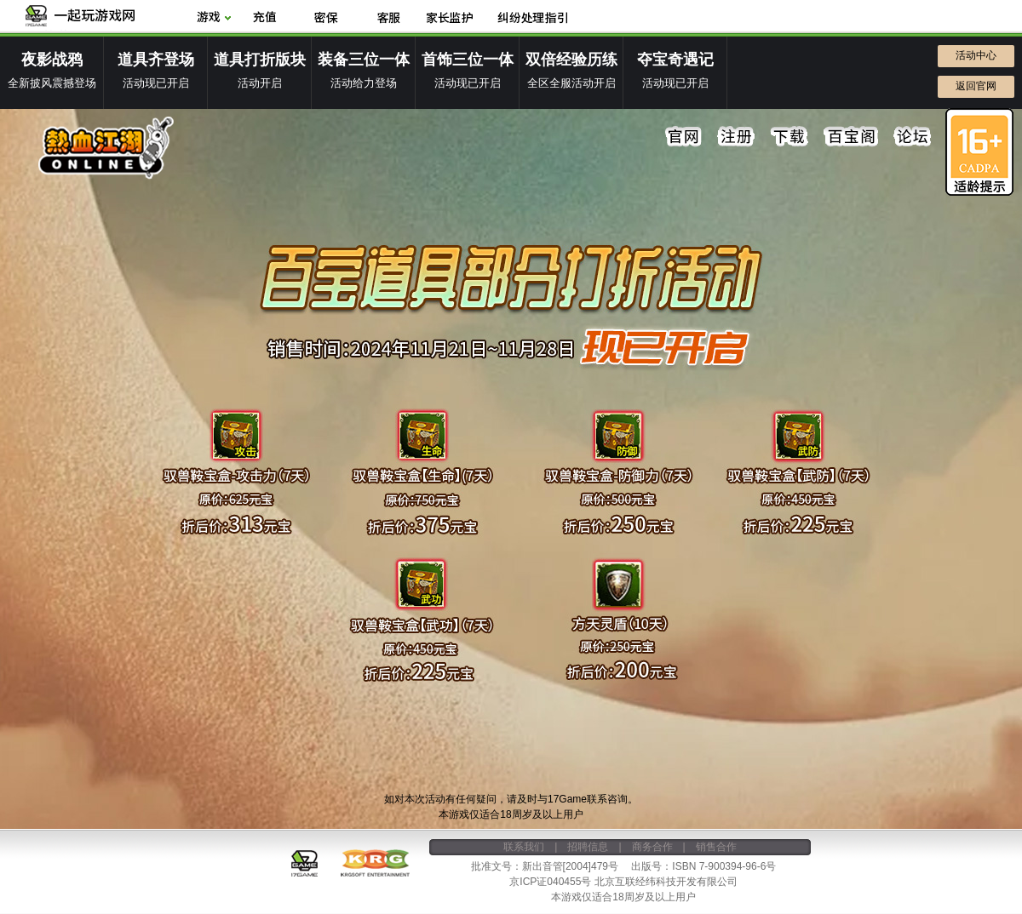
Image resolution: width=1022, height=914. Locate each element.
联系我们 (523, 847)
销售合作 (716, 847)
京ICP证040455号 (550, 882)
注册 (736, 137)
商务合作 (652, 847)
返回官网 (976, 86)
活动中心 (976, 55)
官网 (683, 137)
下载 (789, 137)
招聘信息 (587, 847)
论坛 (912, 137)
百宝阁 (851, 137)
